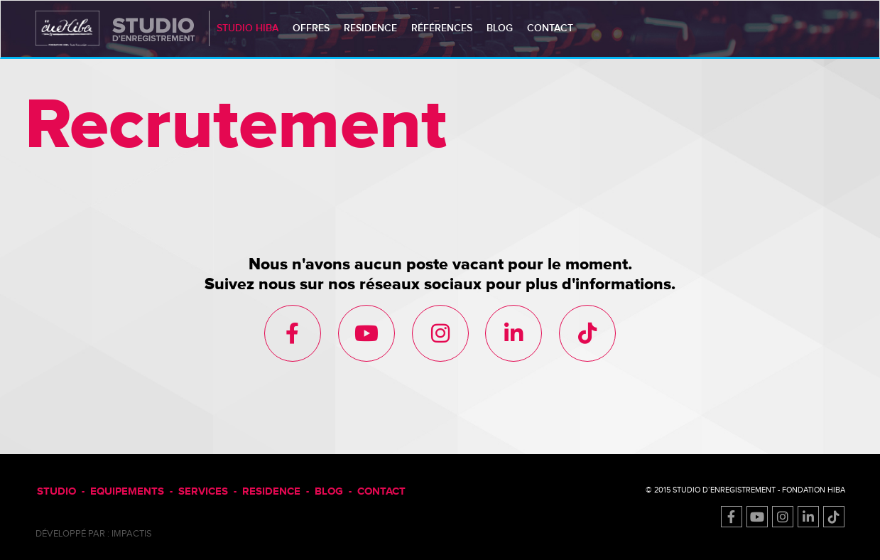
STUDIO (56, 491)
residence (370, 28)
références (441, 28)
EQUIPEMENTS (127, 491)
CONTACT (381, 491)
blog (500, 28)
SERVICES (203, 491)
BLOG (329, 491)
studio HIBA (247, 28)
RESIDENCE (271, 491)
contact (550, 28)
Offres (311, 28)
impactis (132, 533)
